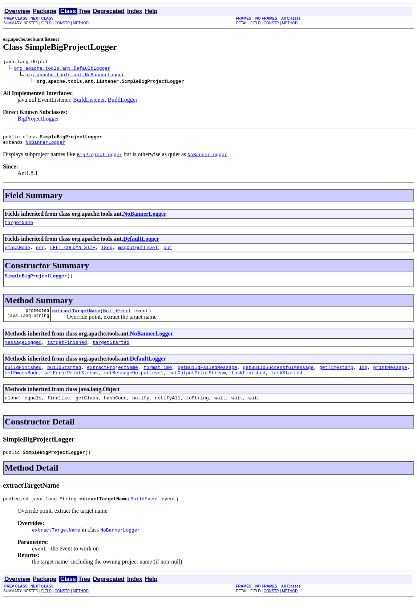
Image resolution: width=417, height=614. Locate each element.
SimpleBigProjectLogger (36, 282)
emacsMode (17, 252)
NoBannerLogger (45, 145)
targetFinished (67, 350)
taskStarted (286, 383)
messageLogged (23, 350)
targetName (19, 226)
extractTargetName (76, 318)
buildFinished (23, 377)
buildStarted (64, 377)
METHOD (81, 23)
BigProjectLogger (38, 120)
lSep (106, 252)
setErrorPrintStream (71, 383)
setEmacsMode (22, 383)
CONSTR (62, 23)
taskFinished (248, 383)
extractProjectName (112, 377)
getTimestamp (336, 377)
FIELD (46, 23)
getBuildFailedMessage (207, 377)
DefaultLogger (141, 243)
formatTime (157, 377)
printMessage (390, 377)
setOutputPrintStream (197, 383)
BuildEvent (117, 318)
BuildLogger (122, 101)
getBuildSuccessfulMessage (278, 377)
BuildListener (89, 101)
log (363, 377)
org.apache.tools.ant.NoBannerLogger (75, 75)
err (40, 252)
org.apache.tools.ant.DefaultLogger (62, 69)
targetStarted (111, 350)
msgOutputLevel (138, 252)
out (167, 252)
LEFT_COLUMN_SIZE (73, 252)
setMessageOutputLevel (133, 383)
